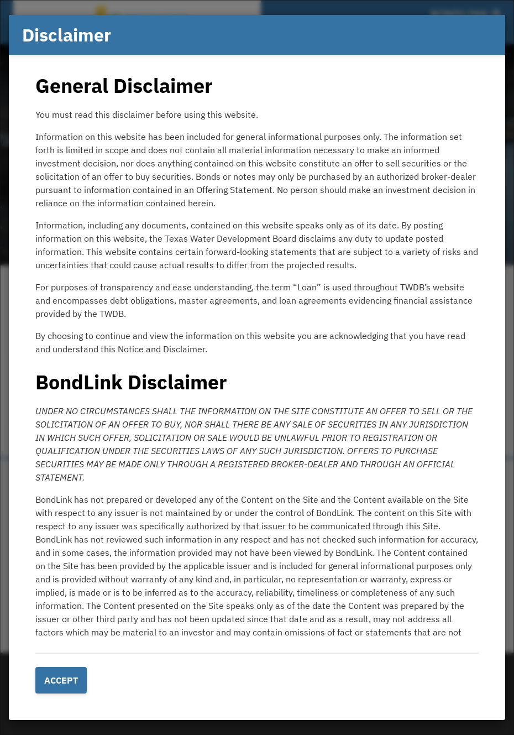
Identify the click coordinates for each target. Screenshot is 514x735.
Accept (61, 680)
